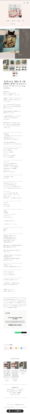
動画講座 (19, 392)
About (13, 20)
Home (7, 20)
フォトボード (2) (20, 389)
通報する (25, 335)
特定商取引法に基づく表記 (19, 404)
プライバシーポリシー (10, 404)
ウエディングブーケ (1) (15, 394)
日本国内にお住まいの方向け (15, 325)
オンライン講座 (12, 392)
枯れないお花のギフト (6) (12, 390)
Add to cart (15, 321)
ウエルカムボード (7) (11, 389)
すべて (6, 348)
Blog (19, 20)
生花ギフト (21, 390)
